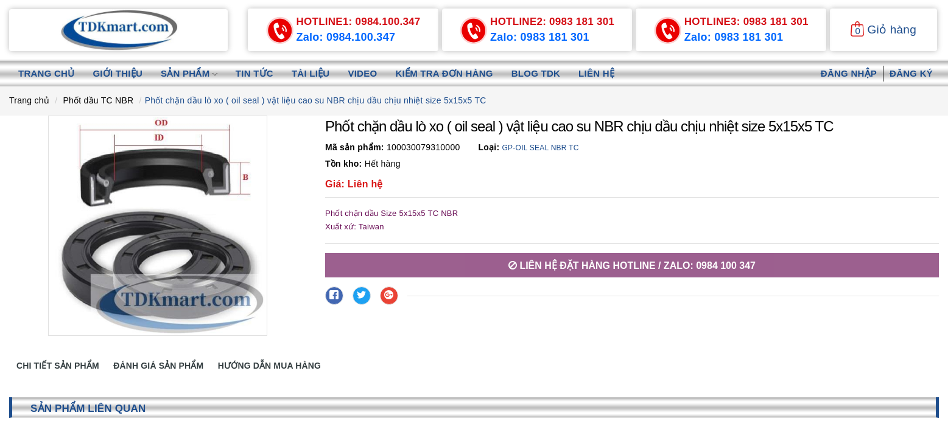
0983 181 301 (552, 21)
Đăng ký (911, 73)
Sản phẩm (189, 73)
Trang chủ (46, 73)
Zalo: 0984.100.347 (346, 37)
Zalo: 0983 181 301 (539, 37)
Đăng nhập (849, 73)
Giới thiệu (117, 73)
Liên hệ (596, 73)
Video (362, 73)
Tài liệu (311, 73)
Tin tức (254, 73)
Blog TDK (535, 73)
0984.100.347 (359, 21)
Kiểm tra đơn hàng (444, 73)
